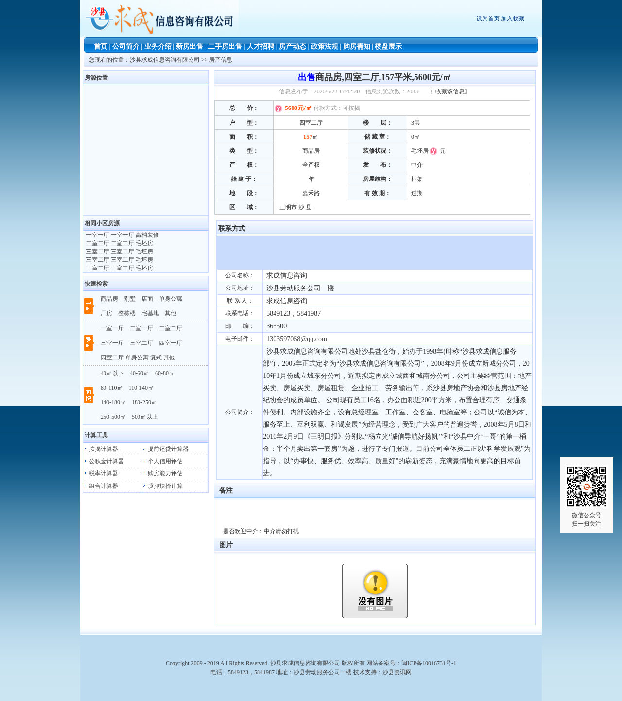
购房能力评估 (162, 473)
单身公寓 (170, 298)
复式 (156, 357)
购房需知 (356, 46)
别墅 (130, 298)
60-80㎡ (164, 373)
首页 (100, 46)
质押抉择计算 (162, 486)
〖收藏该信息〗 (450, 91)
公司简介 (125, 46)
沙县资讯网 (397, 672)
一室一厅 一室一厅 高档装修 (122, 235)
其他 (170, 313)
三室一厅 (112, 343)
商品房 (109, 298)
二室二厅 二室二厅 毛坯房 (119, 243)
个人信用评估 (162, 461)
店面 (147, 298)
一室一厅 (112, 328)
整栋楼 (127, 313)
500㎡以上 (145, 416)
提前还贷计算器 (165, 449)
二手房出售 (225, 46)
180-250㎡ (144, 402)
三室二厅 (141, 343)
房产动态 (292, 46)
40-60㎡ (139, 373)
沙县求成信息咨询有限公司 (165, 59)
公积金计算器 (103, 461)
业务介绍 (158, 46)
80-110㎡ (112, 387)
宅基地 (150, 313)
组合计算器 (100, 486)
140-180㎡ (113, 402)
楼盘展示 (388, 46)
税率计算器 (100, 473)
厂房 (106, 313)
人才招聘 (260, 46)
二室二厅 (170, 328)
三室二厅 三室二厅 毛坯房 (119, 251)
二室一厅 (141, 328)
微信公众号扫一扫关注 (586, 496)
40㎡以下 (112, 373)
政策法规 (324, 46)
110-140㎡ (141, 387)
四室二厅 (112, 357)
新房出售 (189, 46)
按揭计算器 (100, 449)
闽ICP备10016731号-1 (428, 663)
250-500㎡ (113, 416)
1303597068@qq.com (296, 338)
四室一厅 (170, 343)
